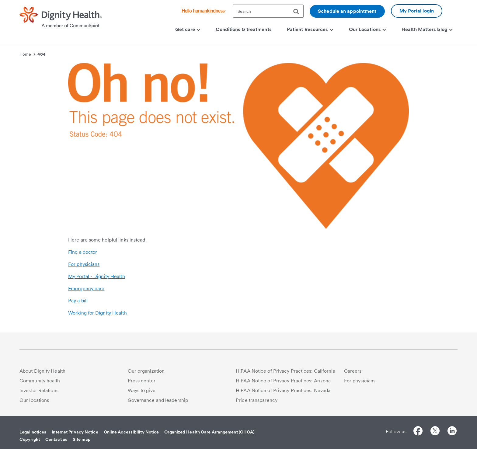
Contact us (56, 439)
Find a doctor (82, 252)
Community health (39, 381)
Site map (82, 439)
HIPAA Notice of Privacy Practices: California (285, 371)
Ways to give (141, 390)
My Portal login (416, 11)
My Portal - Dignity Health (96, 276)
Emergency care (86, 288)
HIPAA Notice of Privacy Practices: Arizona (283, 381)
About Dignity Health (42, 371)
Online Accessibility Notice (131, 432)
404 (41, 54)
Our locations (34, 400)
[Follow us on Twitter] (435, 431)
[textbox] (268, 11)
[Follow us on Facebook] (418, 431)
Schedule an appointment (347, 11)
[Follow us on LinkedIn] (452, 431)
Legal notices (32, 432)
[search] (298, 11)
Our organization (146, 371)
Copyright (29, 439)
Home (27, 54)
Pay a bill (78, 301)
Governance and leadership (158, 400)
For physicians (83, 264)
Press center (141, 381)
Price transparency (256, 400)
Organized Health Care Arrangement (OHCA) (209, 432)
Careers (353, 371)
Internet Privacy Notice (75, 432)
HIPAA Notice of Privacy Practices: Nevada (283, 390)
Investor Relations (38, 390)
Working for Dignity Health (97, 313)
